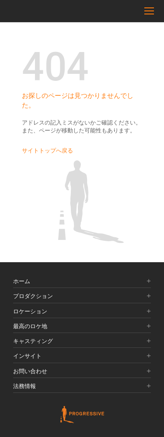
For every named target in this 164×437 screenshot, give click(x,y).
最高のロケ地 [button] (82, 326)
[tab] (82, 281)
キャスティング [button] (82, 341)
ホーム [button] (82, 281)
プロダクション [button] (82, 296)
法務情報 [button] (82, 386)
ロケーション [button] (82, 312)
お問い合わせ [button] (82, 371)
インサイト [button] (82, 356)
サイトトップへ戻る (47, 150)
